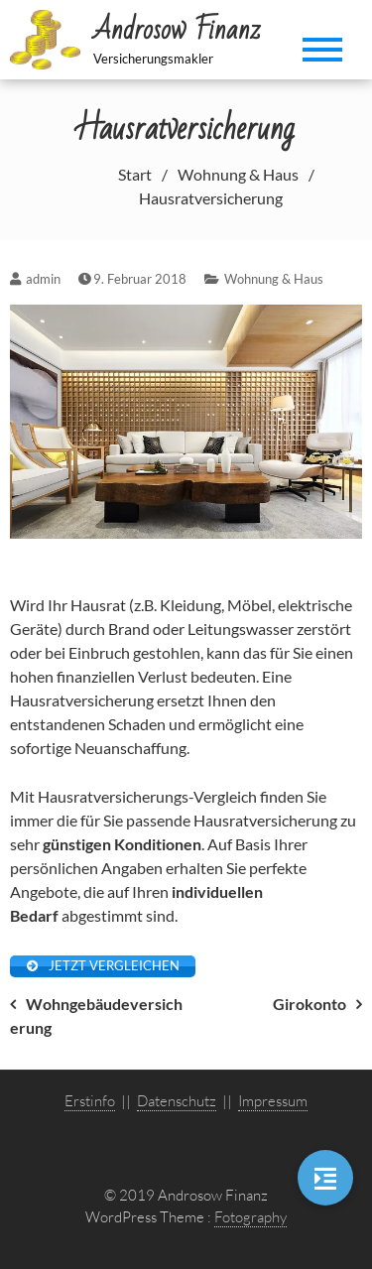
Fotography (250, 1216)
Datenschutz (176, 1100)
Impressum (273, 1100)
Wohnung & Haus (273, 279)
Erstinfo (89, 1100)
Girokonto (309, 1003)
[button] (325, 1178)
